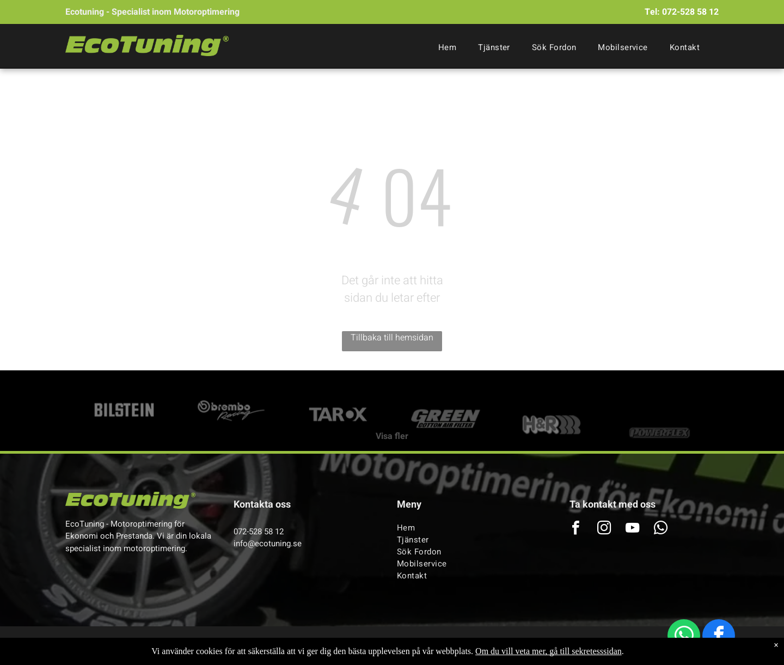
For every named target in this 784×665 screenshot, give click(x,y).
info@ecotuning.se (268, 544)
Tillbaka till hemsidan (392, 337)
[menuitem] (447, 47)
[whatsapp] (683, 637)
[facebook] (718, 637)
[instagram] (603, 529)
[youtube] (632, 529)
